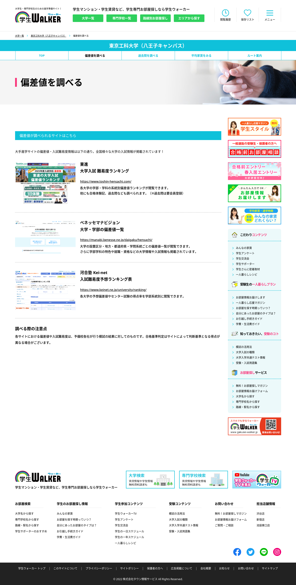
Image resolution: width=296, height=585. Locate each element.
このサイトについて (65, 568)
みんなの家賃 (244, 248)
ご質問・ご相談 (224, 525)
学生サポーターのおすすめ (31, 531)
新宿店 (261, 520)
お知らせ (224, 568)
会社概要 (205, 568)
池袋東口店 (263, 525)
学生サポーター (245, 264)
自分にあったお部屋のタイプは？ (256, 313)
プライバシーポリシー (99, 568)
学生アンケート (245, 253)
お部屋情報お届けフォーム (252, 391)
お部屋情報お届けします (250, 297)
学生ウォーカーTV (126, 514)
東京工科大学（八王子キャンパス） (48, 35)
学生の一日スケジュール (129, 531)
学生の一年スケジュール (129, 537)
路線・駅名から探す (248, 407)
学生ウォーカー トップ (31, 568)
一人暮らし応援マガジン (250, 303)
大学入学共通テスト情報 (250, 357)
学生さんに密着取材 (248, 269)
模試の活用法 (244, 347)
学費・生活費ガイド (248, 324)
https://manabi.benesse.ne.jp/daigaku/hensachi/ (116, 240)
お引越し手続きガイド (249, 319)
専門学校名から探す (248, 402)
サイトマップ (270, 568)
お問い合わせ (246, 568)
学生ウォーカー (38, 476)
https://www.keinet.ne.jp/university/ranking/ (113, 290)
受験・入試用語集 (246, 363)
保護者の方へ (155, 568)
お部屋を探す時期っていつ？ (253, 308)
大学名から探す (245, 396)
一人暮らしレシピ (246, 274)
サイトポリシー (129, 568)
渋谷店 (261, 514)
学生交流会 (242, 258)
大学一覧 (19, 35)
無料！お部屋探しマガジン (252, 386)
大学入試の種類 (245, 352)
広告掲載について (181, 568)
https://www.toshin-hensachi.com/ (105, 181)
